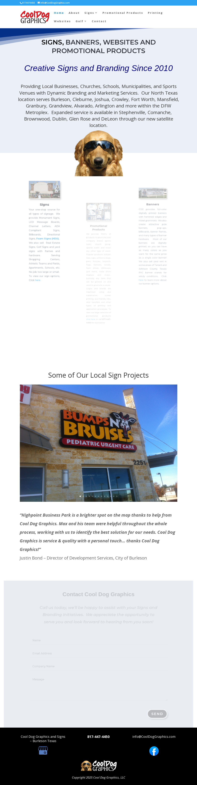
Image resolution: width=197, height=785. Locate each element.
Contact (99, 21)
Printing (155, 12)
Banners (152, 214)
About (74, 12)
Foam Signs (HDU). (46, 236)
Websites (62, 21)
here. (40, 264)
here (144, 267)
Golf (80, 21)
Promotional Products (123, 12)
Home (59, 12)
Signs (89, 12)
